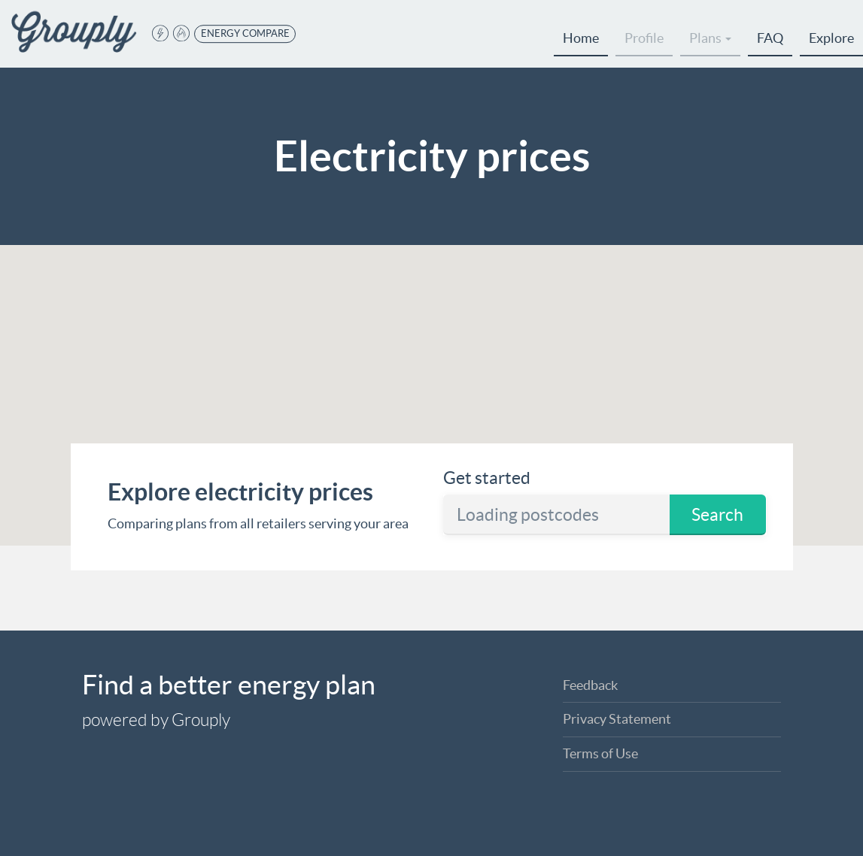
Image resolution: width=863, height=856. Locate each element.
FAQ (770, 38)
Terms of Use (600, 753)
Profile (644, 38)
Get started (486, 478)
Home (581, 38)
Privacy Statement (617, 719)
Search (717, 515)
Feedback (590, 685)
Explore (831, 38)
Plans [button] (710, 38)
